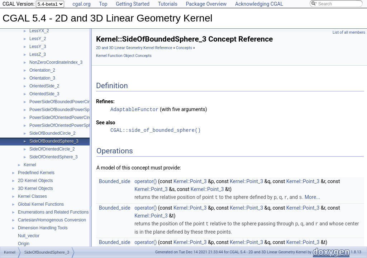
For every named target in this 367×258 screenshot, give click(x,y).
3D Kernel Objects (35, 188)
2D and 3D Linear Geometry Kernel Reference (134, 48)
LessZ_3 (37, 54)
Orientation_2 (42, 70)
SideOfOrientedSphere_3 (53, 156)
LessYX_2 (39, 30)
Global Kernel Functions (41, 204)
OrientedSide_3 (44, 93)
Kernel (30, 164)
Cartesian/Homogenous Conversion (52, 220)
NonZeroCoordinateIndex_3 (55, 62)
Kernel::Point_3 (190, 181)
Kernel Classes (32, 196)
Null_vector (28, 235)
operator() (145, 181)
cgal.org (81, 4)
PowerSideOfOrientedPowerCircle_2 (64, 117)
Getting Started (132, 4)
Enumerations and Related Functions (53, 212)
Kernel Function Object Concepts (124, 55)
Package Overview (206, 4)
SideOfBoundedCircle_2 (52, 133)
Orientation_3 (42, 78)
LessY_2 (37, 38)
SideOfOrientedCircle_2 (52, 149)
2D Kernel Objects (35, 180)
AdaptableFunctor (134, 109)
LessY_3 (37, 46)
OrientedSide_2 (44, 86)
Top (103, 4)
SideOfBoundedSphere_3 (53, 141)
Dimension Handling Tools (43, 227)
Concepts (184, 48)
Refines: (105, 101)
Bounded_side (114, 181)
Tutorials (167, 4)
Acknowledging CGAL (259, 4)
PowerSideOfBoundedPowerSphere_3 (66, 109)
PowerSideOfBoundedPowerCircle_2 (64, 101)
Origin (23, 243)
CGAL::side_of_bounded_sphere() (155, 129)
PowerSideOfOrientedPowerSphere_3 (65, 125)
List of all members (349, 32)
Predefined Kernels (36, 172)
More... (312, 197)
